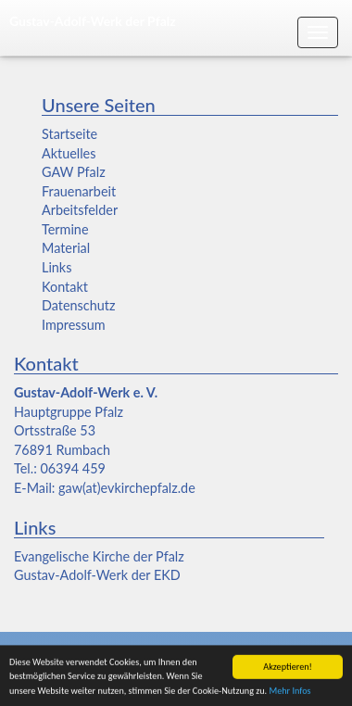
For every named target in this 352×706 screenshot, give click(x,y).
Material (66, 248)
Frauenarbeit (79, 191)
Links (56, 267)
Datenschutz (78, 305)
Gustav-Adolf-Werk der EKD (97, 575)
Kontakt (65, 287)
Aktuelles (68, 153)
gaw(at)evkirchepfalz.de (126, 488)
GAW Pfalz (74, 172)
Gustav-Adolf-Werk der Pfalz (92, 21)
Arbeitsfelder (80, 210)
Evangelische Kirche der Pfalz (99, 556)
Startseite (69, 134)
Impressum (74, 325)
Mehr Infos (289, 693)
